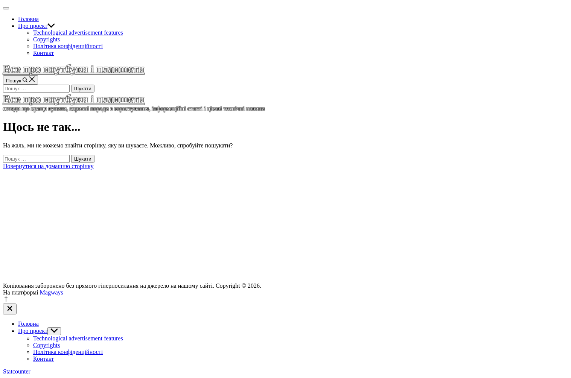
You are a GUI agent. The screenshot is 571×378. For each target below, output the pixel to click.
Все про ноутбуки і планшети (73, 68)
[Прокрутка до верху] (6, 300)
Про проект (36, 26)
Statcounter (16, 371)
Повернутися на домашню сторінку (48, 166)
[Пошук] (20, 80)
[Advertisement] (286, 226)
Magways (51, 292)
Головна (28, 19)
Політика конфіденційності (68, 46)
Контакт (43, 53)
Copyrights (46, 39)
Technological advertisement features (78, 32)
